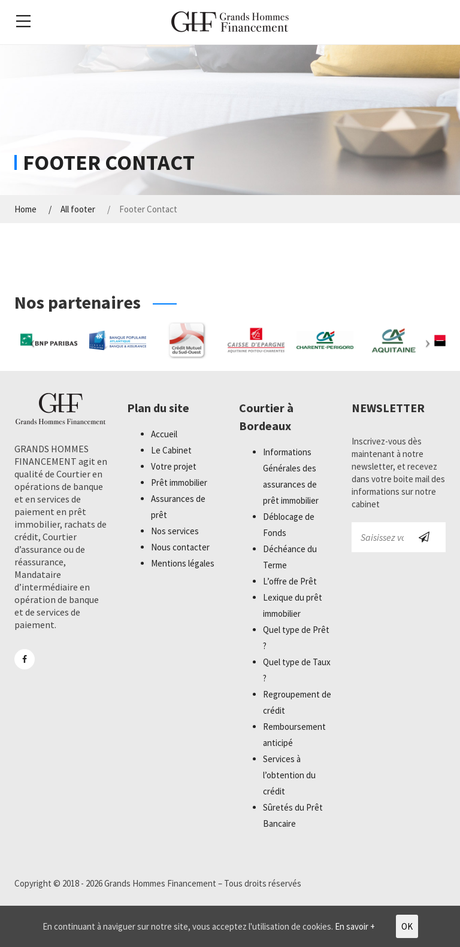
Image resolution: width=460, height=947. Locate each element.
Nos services (175, 531)
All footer (77, 209)
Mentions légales (182, 563)
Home (25, 209)
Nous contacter (180, 547)
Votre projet (173, 466)
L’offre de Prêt (290, 581)
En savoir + (355, 926)
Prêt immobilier (179, 482)
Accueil (164, 434)
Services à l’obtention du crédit (289, 775)
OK (407, 926)
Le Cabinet (171, 450)
